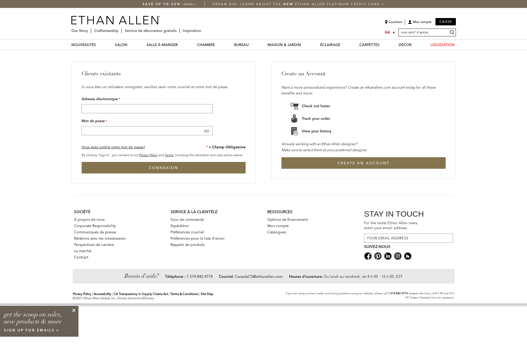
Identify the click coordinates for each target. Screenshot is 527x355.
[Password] (147, 130)
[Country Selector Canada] (390, 32)
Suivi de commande (187, 219)
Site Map (207, 294)
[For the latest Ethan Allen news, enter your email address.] (408, 238)
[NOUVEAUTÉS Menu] (99, 45)
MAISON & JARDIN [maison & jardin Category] (284, 44)
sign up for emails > (31, 330)
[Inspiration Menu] (203, 29)
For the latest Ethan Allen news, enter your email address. (391, 225)
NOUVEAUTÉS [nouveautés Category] (83, 44)
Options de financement (287, 219)
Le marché (82, 251)
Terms (169, 155)
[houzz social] (408, 255)
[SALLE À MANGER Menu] (181, 45)
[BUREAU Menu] (252, 45)
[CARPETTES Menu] (382, 45)
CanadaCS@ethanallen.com (259, 276)
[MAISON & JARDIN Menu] (304, 45)
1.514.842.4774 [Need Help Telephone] (199, 276)
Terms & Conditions (184, 294)
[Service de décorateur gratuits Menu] (178, 29)
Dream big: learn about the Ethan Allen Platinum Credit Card (297, 4)
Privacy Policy (148, 155)
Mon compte (278, 225)
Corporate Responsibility (95, 225)
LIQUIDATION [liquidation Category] (442, 44)
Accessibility (102, 294)
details (188, 4)
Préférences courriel (187, 232)
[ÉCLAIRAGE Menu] (343, 45)
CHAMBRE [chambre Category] (206, 44)
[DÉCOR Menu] (415, 45)
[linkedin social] (388, 255)
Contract (81, 257)
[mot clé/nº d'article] (427, 32)
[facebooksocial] (368, 255)
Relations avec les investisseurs (100, 238)
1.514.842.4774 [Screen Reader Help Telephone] (398, 293)
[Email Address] (147, 108)
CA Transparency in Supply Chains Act (141, 294)
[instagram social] (398, 255)
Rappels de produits (188, 244)
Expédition (180, 225)
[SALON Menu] (130, 45)
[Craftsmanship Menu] (120, 29)
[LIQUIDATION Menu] (458, 45)
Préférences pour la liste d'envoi (198, 238)
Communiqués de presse (95, 232)
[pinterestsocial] (378, 255)
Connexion (163, 167)
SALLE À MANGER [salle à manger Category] (162, 44)
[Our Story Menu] (89, 29)
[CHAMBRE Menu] (218, 45)
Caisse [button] (445, 22)
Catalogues (276, 232)
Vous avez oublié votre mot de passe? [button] (113, 147)
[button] (420, 23)
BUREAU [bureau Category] (241, 44)
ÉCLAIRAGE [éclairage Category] (330, 44)
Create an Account (363, 163)
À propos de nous (89, 219)
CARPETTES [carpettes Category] (369, 44)
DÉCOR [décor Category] (405, 44)
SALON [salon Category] (121, 44)
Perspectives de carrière (94, 244)
